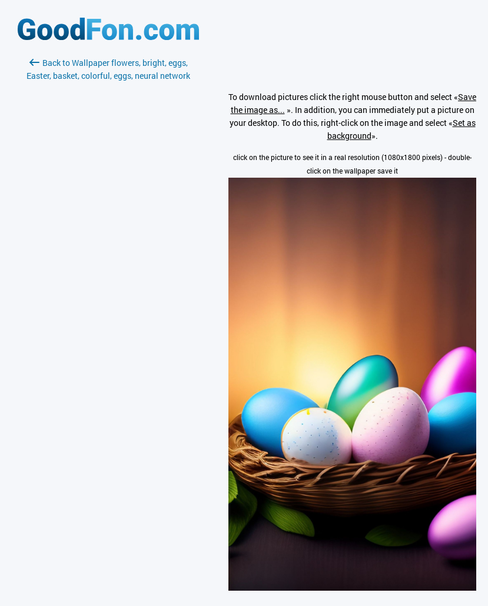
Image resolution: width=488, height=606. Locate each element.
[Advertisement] (108, 221)
